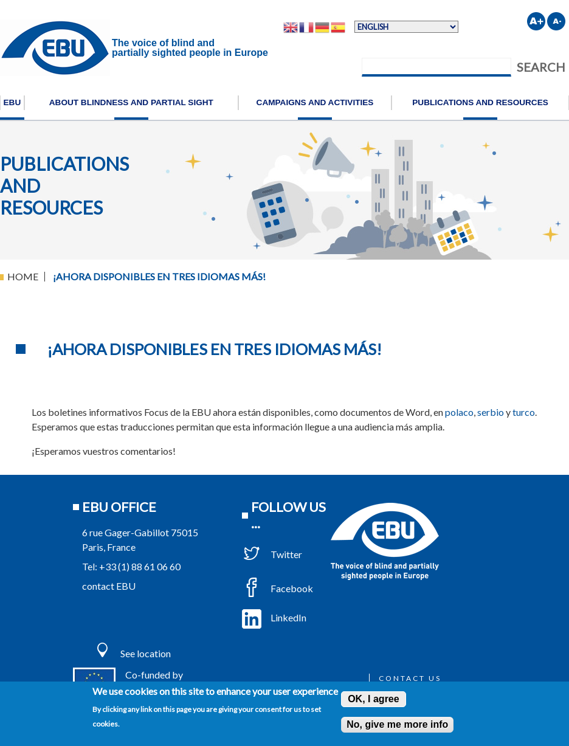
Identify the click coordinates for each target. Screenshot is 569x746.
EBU (12, 102)
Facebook (277, 588)
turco (523, 412)
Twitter (272, 554)
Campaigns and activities (315, 102)
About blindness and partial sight (131, 102)
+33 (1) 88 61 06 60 (140, 566)
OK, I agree (373, 699)
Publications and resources (480, 102)
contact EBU (109, 586)
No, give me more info (397, 724)
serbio (490, 412)
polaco (459, 412)
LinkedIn (274, 617)
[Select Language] (406, 27)
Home (22, 276)
